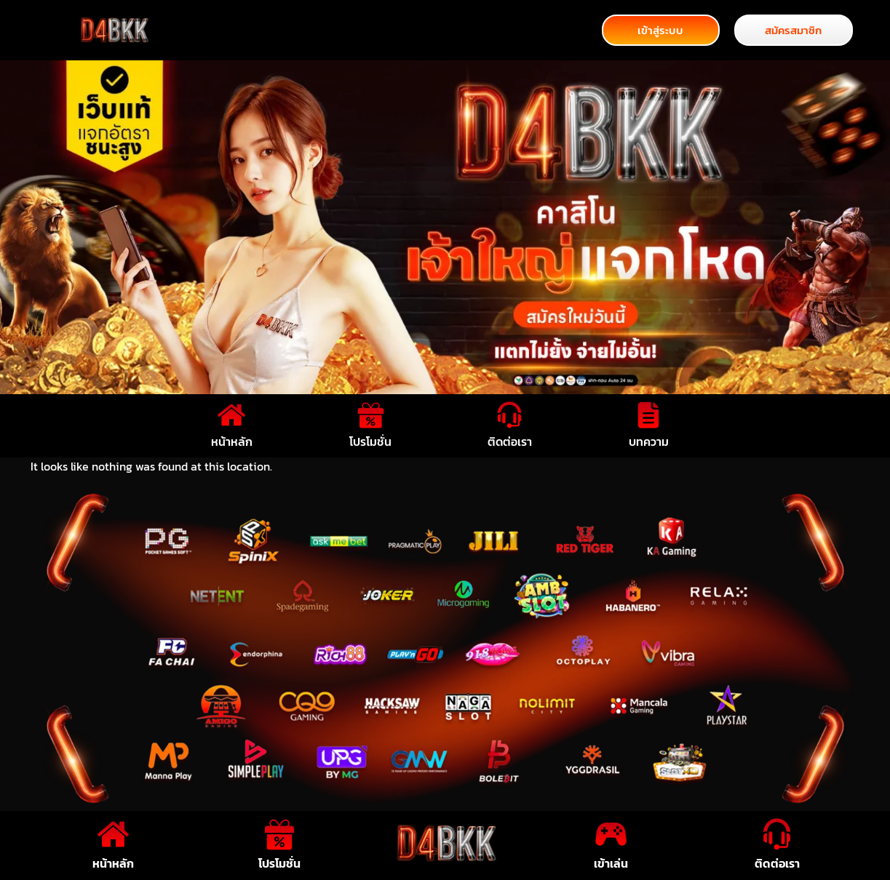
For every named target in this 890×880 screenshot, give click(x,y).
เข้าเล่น (611, 863)
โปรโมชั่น (370, 441)
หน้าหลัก (232, 441)
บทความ (649, 441)
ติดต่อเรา (510, 441)
